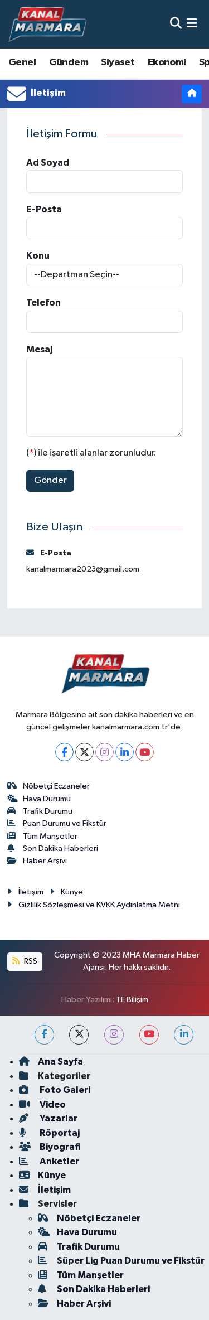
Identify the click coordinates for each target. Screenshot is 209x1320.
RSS (24, 961)
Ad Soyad (47, 162)
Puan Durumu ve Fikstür (57, 823)
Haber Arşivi (37, 861)
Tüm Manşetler (42, 836)
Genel (22, 62)
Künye (66, 892)
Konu (38, 255)
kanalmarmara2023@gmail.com (82, 569)
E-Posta (44, 209)
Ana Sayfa (51, 1061)
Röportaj (49, 1133)
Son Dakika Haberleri (53, 848)
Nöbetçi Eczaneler (48, 786)
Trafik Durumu (40, 811)
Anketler (49, 1161)
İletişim (25, 892)
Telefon (43, 302)
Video (42, 1104)
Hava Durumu (39, 799)
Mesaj (39, 349)
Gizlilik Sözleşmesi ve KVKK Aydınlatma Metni (93, 905)
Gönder (50, 480)
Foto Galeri (54, 1090)
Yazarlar (48, 1118)
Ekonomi (167, 62)
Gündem (68, 62)
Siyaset (117, 62)
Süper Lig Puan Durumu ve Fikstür (121, 1260)
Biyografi (50, 1147)
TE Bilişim (132, 999)
